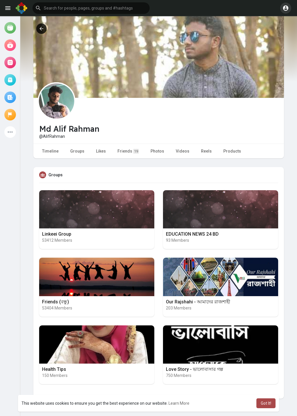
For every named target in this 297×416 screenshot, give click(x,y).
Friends (128, 151)
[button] (91, 8)
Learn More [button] (179, 403)
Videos (182, 151)
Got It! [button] (266, 403)
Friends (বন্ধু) (55, 302)
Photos (157, 151)
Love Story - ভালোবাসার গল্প (194, 369)
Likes (101, 151)
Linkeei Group (56, 234)
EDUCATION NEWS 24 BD (192, 234)
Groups (77, 151)
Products (232, 151)
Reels (206, 151)
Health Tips (54, 369)
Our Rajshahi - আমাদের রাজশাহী (198, 302)
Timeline (50, 151)
